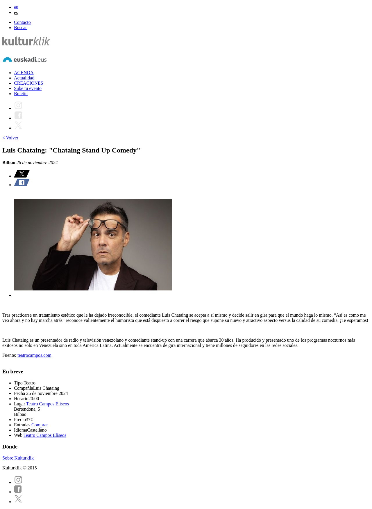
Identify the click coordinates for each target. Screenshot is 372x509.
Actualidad (24, 77)
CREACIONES (28, 83)
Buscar (20, 27)
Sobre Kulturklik (18, 457)
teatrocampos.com (34, 355)
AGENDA (24, 72)
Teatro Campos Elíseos (47, 403)
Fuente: (9, 355)
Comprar (39, 424)
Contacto (22, 22)
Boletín (21, 93)
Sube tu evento (28, 88)
